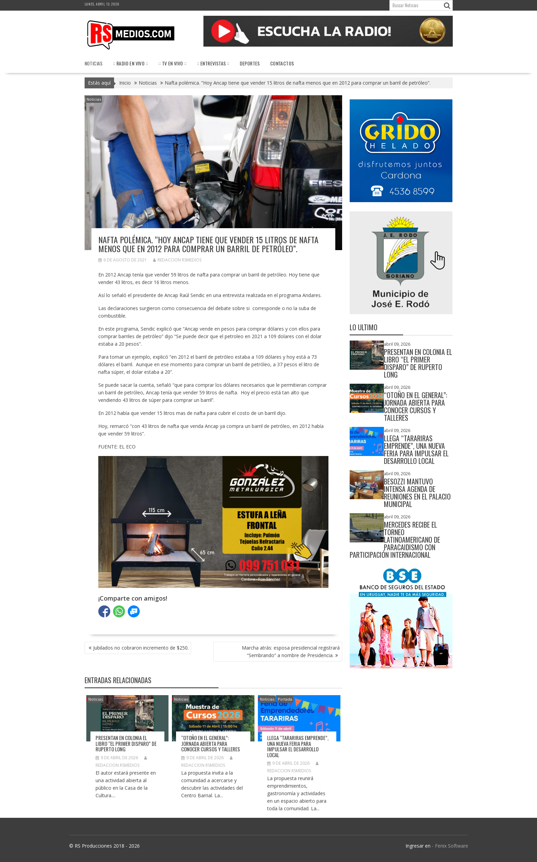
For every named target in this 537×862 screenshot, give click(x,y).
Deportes (250, 63)
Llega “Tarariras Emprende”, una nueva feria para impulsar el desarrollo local (297, 746)
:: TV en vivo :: (172, 63)
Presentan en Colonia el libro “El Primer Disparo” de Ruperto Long (126, 743)
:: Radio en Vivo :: (130, 63)
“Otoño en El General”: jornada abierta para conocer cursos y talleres (210, 743)
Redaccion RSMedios (177, 260)
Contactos (282, 63)
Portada (285, 699)
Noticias (94, 63)
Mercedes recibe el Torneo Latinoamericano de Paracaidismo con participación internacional (395, 539)
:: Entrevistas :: (213, 63)
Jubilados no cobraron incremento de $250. (141, 647)
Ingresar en (417, 845)
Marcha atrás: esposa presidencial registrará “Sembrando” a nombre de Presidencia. (291, 651)
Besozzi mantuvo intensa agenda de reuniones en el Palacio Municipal (417, 492)
